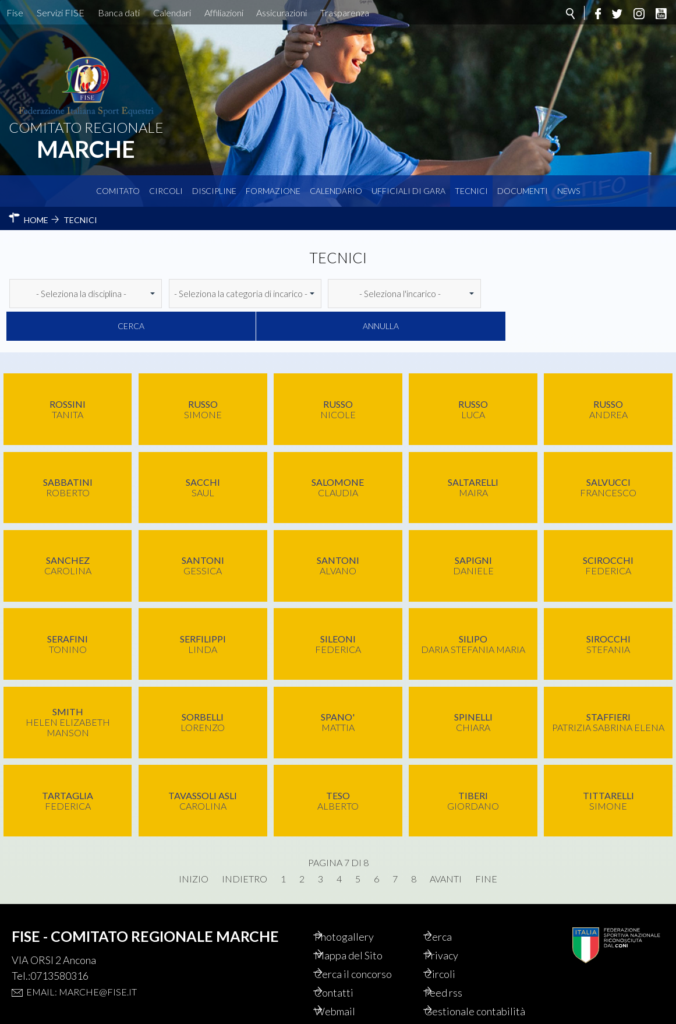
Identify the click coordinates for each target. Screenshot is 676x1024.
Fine (486, 846)
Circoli (166, 191)
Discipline (214, 191)
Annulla (624, 293)
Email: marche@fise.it (81, 959)
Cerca (530, 293)
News (568, 191)
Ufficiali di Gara (408, 191)
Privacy (455, 922)
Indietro (244, 846)
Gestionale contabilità (463, 985)
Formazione (273, 191)
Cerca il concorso (366, 941)
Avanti (446, 846)
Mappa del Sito (362, 922)
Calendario (336, 191)
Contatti (347, 960)
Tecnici (471, 191)
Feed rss (457, 960)
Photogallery (357, 904)
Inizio (193, 846)
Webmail (348, 978)
